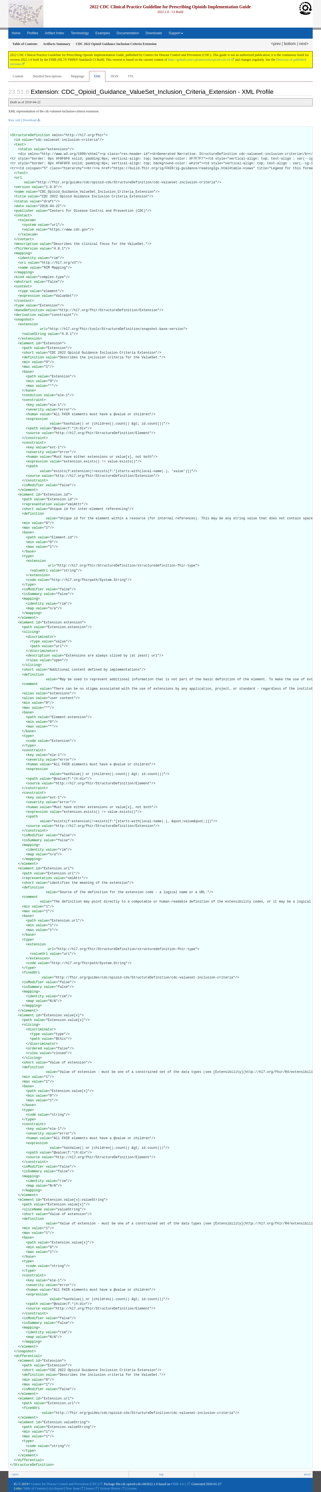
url (19, 178)
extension (29, 324)
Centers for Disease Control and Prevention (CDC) (65, 1484)
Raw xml (14, 120)
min (27, 362)
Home (16, 33)
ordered (35, 1049)
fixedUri (32, 973)
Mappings (77, 76)
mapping (23, 253)
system (30, 225)
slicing (31, 632)
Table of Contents (34, 1488)
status (26, 149)
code (32, 580)
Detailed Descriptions (47, 76)
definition (34, 357)
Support (176, 33)
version (23, 187)
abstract (24, 282)
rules (33, 660)
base (28, 372)
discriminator (41, 637)
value (27, 140)
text (20, 145)
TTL (131, 76)
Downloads (154, 33)
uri (23, 263)
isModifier (34, 485)
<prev (276, 43)
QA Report (56, 1488)
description (27, 244)
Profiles (32, 33)
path (28, 348)
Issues (90, 1488)
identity (28, 258)
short (29, 353)
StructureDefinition (31, 135)
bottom (290, 43)
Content (18, 76)
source (34, 433)
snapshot (24, 320)
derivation (26, 315)
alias (29, 693)
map (31, 608)
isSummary (33, 594)
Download (30, 120)
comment (31, 684)
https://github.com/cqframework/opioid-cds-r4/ (199, 60)
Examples (102, 33)
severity (36, 410)
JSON (114, 76)
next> (304, 43)
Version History (110, 1488)
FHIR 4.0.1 (178, 1484)
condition (33, 395)
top (161, 1474)
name (20, 192)
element (27, 343)
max (27, 367)
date (20, 206)
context (23, 287)
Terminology (80, 33)
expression (30, 296)
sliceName (33, 1209)
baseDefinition (30, 310)
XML (97, 76)
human (33, 414)
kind (20, 277)
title (21, 197)
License (131, 1488)
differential (28, 1356)
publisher (25, 211)
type (24, 291)
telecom (27, 220)
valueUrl (40, 571)
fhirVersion (27, 249)
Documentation (128, 33)
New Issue (73, 1488)
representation (38, 504)
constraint (34, 400)
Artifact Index (54, 33)
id (18, 140)
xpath (33, 428)
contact (23, 216)
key (31, 405)
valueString (35, 334)
